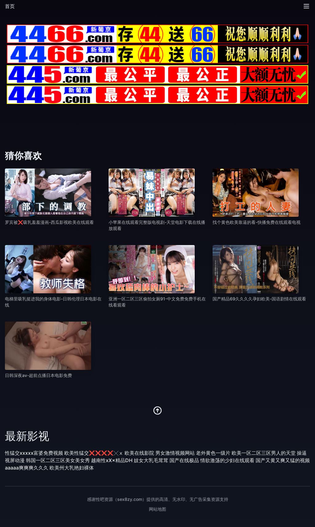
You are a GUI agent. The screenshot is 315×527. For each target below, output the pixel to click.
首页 (10, 6)
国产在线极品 (184, 460)
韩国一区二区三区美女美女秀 (58, 460)
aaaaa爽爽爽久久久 (26, 468)
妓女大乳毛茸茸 (151, 460)
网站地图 (157, 509)
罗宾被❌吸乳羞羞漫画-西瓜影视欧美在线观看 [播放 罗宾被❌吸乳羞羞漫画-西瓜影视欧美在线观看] (49, 222)
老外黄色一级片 (213, 453)
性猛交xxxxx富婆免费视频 (34, 453)
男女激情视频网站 (175, 453)
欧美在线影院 (139, 453)
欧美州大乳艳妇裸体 (72, 468)
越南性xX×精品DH (112, 460)
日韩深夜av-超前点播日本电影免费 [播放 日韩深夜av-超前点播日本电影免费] (38, 375)
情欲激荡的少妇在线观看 (227, 460)
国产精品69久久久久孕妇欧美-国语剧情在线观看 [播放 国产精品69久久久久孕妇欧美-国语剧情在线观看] (259, 298)
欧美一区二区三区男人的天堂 (264, 453)
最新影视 (27, 436)
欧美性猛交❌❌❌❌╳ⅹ (93, 453)
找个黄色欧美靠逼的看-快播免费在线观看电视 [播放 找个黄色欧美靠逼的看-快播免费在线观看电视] (257, 222)
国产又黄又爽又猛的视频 (283, 460)
